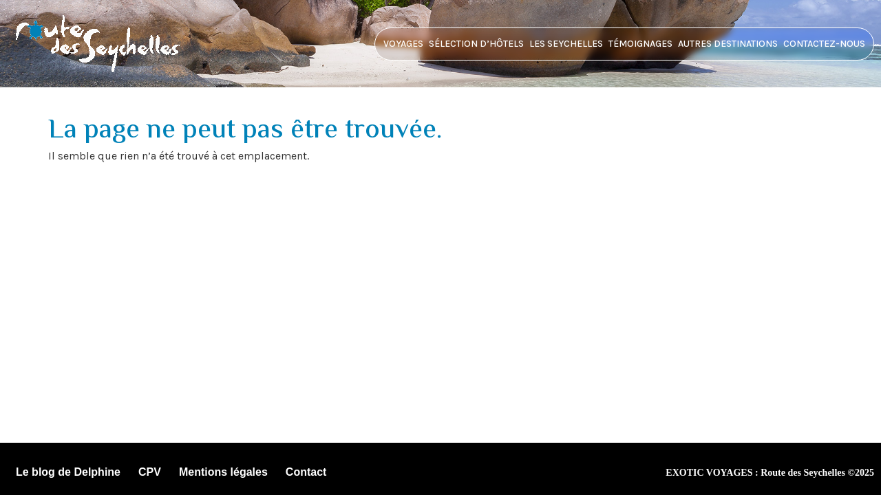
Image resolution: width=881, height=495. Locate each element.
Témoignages (640, 44)
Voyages (403, 44)
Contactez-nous (824, 44)
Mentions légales (223, 472)
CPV (149, 472)
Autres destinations (728, 44)
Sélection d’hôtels (476, 44)
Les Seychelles (566, 44)
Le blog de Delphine (68, 472)
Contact (306, 472)
